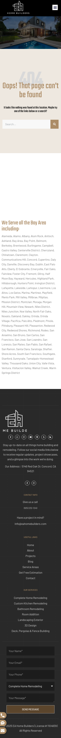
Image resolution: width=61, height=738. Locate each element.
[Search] (54, 124)
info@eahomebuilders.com (30, 523)
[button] (55, 7)
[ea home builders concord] (30, 189)
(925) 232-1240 (30, 508)
